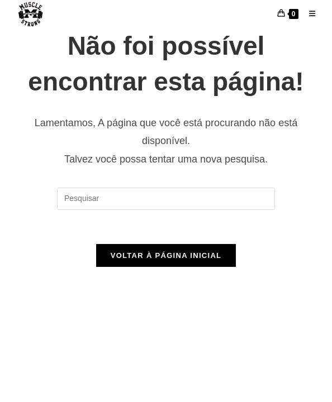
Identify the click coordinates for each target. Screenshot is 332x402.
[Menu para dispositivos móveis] (308, 13)
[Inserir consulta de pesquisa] (166, 199)
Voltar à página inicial (166, 255)
